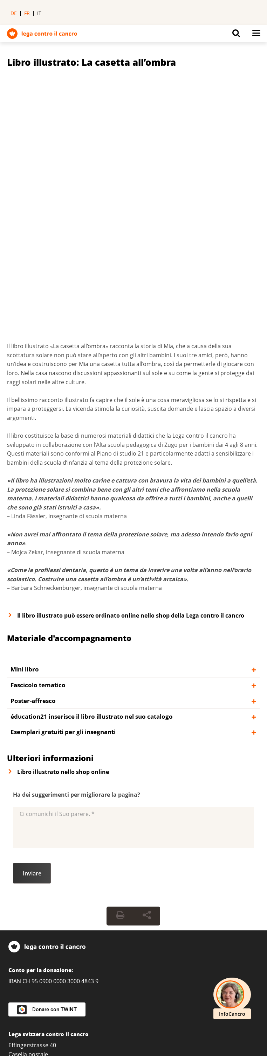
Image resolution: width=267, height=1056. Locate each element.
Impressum (104, 1012)
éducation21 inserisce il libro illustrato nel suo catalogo (92, 464)
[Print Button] (120, 663)
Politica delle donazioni (38, 1024)
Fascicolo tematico (38, 432)
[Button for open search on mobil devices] (236, 35)
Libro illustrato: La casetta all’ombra (91, 62)
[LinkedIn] (16, 985)
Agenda (18, 932)
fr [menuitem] (27, 13)
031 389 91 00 (26, 819)
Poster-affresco (33, 448)
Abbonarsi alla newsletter (42, 956)
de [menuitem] (14, 13)
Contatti (19, 944)
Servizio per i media (34, 920)
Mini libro (25, 417)
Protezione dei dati (157, 1012)
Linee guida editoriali (109, 1024)
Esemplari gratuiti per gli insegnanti (63, 479)
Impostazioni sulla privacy (42, 1012)
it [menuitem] (39, 13)
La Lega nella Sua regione (43, 835)
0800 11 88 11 (26, 871)
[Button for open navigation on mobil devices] (256, 35)
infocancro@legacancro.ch (61, 883)
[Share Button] (147, 663)
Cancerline (36, 895)
